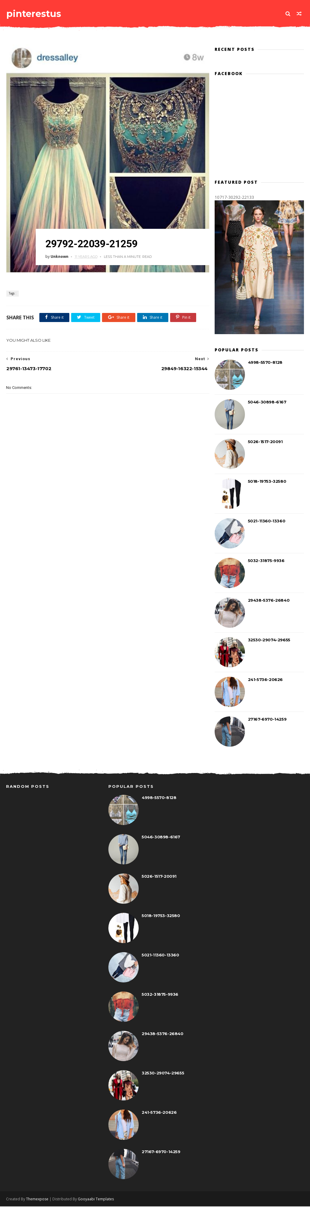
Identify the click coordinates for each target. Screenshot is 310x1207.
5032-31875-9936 (266, 560)
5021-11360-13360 (266, 521)
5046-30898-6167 (267, 402)
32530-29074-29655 (269, 640)
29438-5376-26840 (269, 600)
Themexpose (37, 1199)
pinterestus (33, 13)
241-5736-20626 (265, 679)
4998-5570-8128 (265, 362)
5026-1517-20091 (265, 441)
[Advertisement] (116, 505)
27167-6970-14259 (267, 719)
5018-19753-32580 (267, 481)
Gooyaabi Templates (96, 1199)
